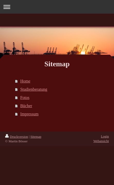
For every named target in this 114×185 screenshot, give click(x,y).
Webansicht (101, 141)
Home (25, 81)
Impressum (29, 114)
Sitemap (35, 136)
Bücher (26, 106)
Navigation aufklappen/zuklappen (57, 6)
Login (105, 136)
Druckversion (16, 136)
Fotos (25, 97)
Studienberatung (33, 89)
